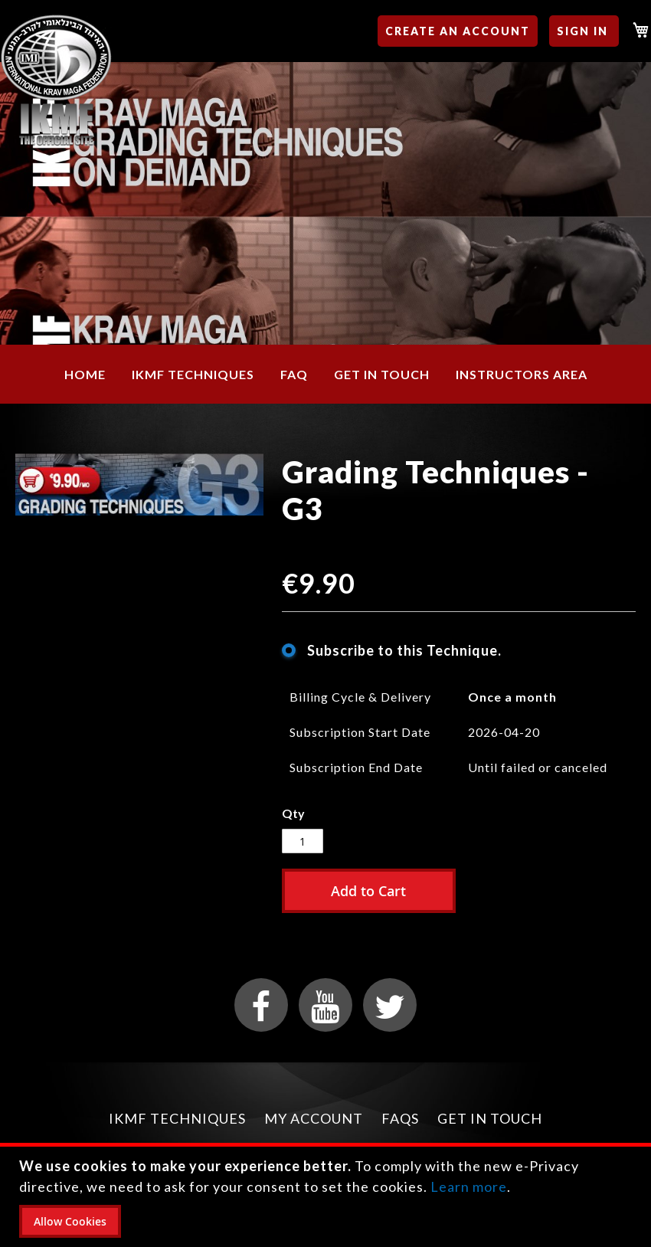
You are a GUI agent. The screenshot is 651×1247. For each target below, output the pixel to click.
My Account (313, 1118)
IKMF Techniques (177, 1118)
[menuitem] (85, 374)
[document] (327, 1197)
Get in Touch (489, 1118)
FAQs (400, 1118)
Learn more (468, 1186)
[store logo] (56, 81)
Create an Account (457, 31)
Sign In (582, 31)
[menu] (325, 374)
